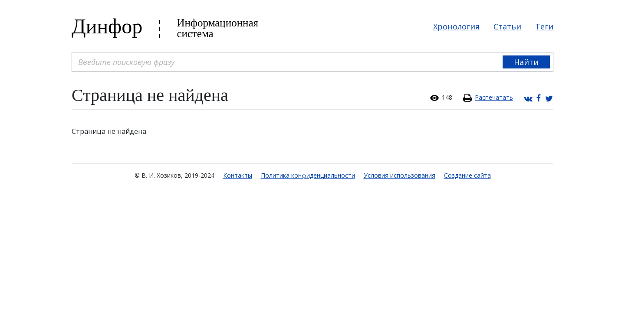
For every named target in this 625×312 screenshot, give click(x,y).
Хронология (456, 26)
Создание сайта (467, 175)
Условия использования (399, 175)
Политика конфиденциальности (308, 175)
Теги (544, 26)
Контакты (237, 175)
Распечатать (494, 97)
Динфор (107, 26)
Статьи (507, 26)
